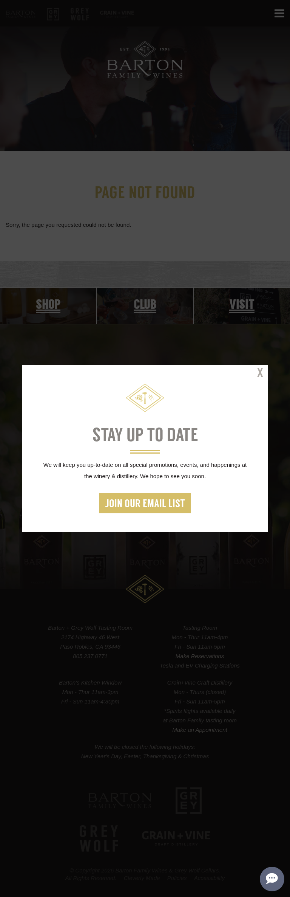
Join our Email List (145, 504)
